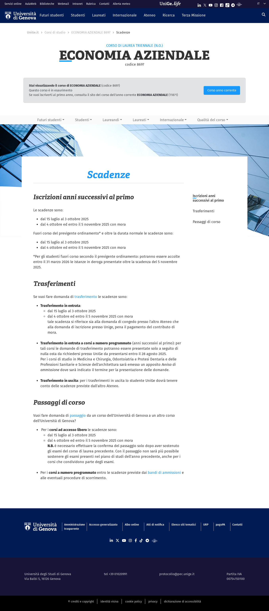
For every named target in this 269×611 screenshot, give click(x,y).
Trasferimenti (203, 211)
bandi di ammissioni (164, 472)
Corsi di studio (55, 32)
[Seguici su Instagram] (216, 4)
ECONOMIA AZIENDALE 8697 (90, 32)
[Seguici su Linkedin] (199, 4)
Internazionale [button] (172, 119)
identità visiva (109, 601)
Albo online (132, 525)
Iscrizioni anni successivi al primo (208, 198)
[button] (51, 15)
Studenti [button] (82, 119)
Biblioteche (47, 4)
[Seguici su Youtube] (210, 4)
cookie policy (133, 601)
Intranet (77, 4)
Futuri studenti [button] (49, 119)
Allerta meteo (121, 4)
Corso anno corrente (221, 90)
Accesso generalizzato (103, 525)
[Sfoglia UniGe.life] (171, 4)
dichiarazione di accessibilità (182, 601)
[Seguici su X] (205, 4)
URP (205, 525)
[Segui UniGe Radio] (239, 4)
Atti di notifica (155, 525)
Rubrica (91, 4)
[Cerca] (263, 14)
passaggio (78, 415)
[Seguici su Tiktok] (227, 4)
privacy (152, 601)
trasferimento (85, 296)
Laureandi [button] (111, 119)
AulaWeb (30, 4)
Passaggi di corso (206, 221)
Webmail (63, 4)
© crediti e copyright (81, 601)
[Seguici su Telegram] (233, 4)
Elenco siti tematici (184, 525)
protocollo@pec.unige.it (177, 574)
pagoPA (220, 525)
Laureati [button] (139, 119)
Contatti (104, 4)
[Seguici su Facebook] (221, 4)
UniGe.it (33, 32)
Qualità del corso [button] (211, 119)
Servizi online (13, 4)
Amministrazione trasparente (73, 527)
